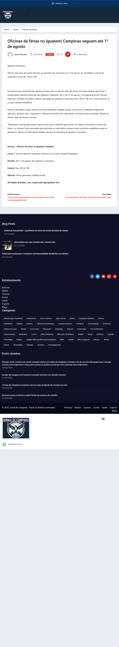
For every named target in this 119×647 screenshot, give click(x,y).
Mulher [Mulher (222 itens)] (81, 334)
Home (6, 30)
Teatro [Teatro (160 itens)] (6, 345)
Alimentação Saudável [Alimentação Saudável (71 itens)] (13, 318)
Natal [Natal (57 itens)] (90, 334)
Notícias (6, 287)
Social (5, 297)
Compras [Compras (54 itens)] (80, 323)
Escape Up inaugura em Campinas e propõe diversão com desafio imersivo (34, 375)
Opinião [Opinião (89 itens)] (110, 334)
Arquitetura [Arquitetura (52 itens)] (31, 318)
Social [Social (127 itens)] (106, 339)
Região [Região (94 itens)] (19, 339)
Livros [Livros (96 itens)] (34, 334)
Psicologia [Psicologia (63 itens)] (8, 339)
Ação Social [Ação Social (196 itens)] (61, 318)
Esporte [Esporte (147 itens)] (70, 329)
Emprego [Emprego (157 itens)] (59, 329)
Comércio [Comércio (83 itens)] (107, 323)
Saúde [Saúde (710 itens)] (70, 339)
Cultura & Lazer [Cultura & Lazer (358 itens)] (10, 329)
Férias (15, 30)
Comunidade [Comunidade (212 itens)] (93, 323)
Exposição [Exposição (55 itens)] (82, 329)
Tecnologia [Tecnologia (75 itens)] (17, 345)
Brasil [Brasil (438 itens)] (72, 318)
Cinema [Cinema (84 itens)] (29, 323)
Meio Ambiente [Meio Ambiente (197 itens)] (47, 334)
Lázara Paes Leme (17, 55)
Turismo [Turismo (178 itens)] (40, 345)
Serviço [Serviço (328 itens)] (97, 339)
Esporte (5, 304)
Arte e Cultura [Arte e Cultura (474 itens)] (46, 318)
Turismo (5, 294)
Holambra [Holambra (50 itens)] (23, 334)
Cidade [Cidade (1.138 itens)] (19, 323)
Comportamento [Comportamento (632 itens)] (65, 323)
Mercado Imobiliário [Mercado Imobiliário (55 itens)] (65, 334)
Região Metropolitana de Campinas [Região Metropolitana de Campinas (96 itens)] (41, 339)
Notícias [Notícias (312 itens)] (100, 334)
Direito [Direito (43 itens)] (23, 329)
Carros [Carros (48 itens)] (101, 318)
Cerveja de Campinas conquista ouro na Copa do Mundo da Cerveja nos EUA (34, 385)
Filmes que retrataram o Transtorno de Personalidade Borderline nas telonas (35, 253)
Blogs (4, 307)
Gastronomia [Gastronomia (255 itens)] (9, 334)
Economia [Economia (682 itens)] (34, 329)
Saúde (5, 300)
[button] (31, 14)
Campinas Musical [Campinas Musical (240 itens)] (86, 318)
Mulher (5, 291)
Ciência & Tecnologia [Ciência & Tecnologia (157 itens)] (45, 323)
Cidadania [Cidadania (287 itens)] (8, 323)
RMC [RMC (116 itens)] (62, 339)
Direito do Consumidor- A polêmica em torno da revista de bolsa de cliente (36, 230)
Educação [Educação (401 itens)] (47, 329)
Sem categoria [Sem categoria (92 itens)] (84, 339)
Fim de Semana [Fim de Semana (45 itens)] (96, 329)
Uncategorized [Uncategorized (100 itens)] (54, 345)
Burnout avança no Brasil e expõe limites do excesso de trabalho (29, 395)
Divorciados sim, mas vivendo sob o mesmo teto (34, 242)
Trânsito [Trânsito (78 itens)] (29, 345)
